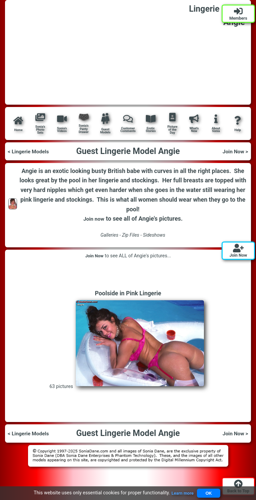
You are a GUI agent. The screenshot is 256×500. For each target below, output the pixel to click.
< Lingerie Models (31, 151)
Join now (93, 218)
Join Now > (233, 151)
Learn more (181, 492)
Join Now (94, 255)
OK (209, 492)
